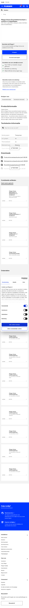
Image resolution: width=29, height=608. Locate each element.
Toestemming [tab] (5, 282)
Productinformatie (6, 99)
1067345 (18, 437)
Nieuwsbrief (12, 603)
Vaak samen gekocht (7, 183)
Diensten (3, 539)
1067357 (18, 418)
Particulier (7, 2)
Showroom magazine (6, 589)
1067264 (18, 456)
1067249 (18, 220)
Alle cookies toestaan (14, 324)
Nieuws (2, 570)
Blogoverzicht (4, 572)
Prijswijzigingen (4, 553)
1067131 (18, 200)
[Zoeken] (16, 10)
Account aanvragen (14, 57)
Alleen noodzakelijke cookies (14, 328)
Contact (3, 575)
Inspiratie (3, 584)
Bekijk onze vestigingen (9, 89)
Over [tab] (24, 282)
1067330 (18, 399)
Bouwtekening (14, 164)
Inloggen (14, 52)
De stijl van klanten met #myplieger (9, 587)
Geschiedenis (4, 568)
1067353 (18, 361)
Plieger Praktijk (4, 565)
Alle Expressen (4, 542)
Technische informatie (19, 99)
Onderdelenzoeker (5, 551)
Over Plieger (4, 563)
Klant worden (4, 537)
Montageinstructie (16, 161)
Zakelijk (2, 2)
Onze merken (4, 546)
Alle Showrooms (4, 544)
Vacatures (3, 561)
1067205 (18, 258)
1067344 (18, 474)
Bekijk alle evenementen (6, 549)
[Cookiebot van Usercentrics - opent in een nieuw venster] (21, 278)
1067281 (18, 342)
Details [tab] (14, 282)
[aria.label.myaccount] (20, 6)
